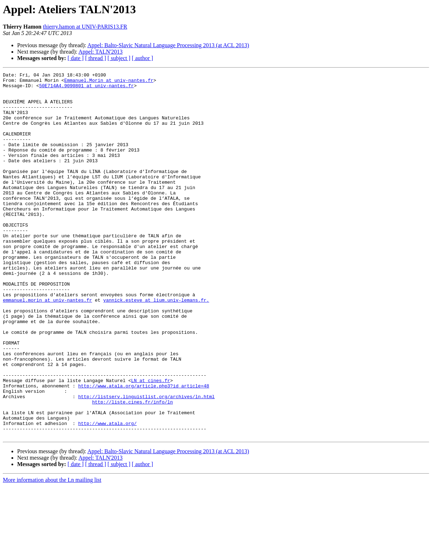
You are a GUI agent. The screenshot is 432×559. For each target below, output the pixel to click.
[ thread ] (95, 58)
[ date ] (76, 58)
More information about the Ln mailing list (52, 553)
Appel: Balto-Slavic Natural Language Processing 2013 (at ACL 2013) (168, 45)
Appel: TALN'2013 (101, 52)
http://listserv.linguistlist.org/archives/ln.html (146, 462)
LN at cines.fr (150, 442)
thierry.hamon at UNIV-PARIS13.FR (85, 27)
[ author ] (142, 58)
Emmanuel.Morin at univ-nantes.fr (109, 82)
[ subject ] (119, 58)
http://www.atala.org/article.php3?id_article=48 (143, 449)
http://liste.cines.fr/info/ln (132, 468)
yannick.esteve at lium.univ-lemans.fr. (156, 346)
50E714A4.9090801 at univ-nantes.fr (86, 88)
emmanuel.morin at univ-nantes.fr (47, 346)
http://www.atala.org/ (107, 494)
